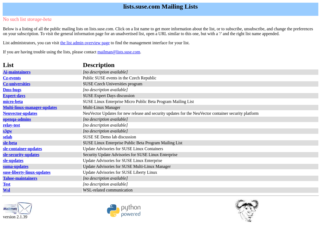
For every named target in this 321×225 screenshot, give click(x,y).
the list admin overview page (85, 42)
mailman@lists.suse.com (118, 52)
